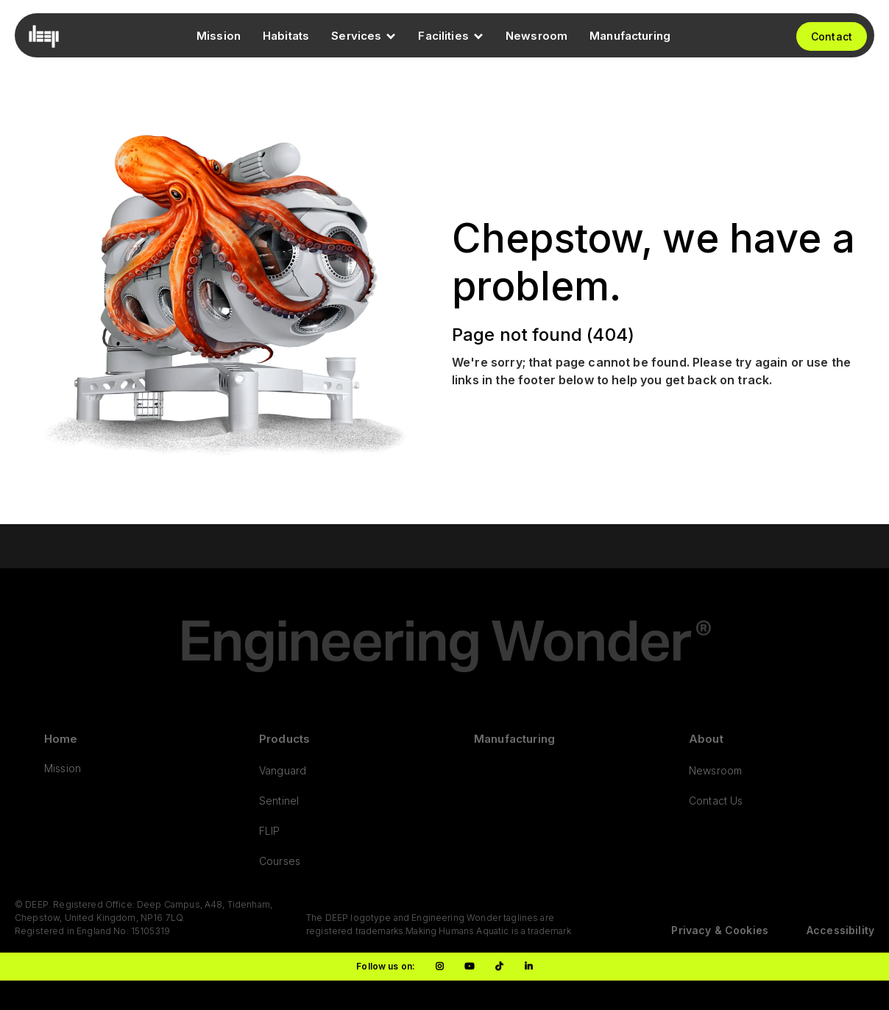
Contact (831, 36)
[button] (363, 36)
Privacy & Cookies (719, 930)
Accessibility (840, 930)
